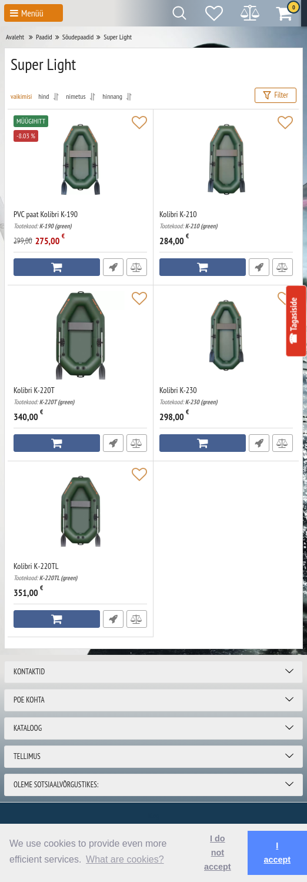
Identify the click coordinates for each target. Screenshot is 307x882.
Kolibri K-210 (226, 219)
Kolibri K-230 (226, 395)
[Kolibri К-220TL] (80, 511)
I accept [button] (277, 852)
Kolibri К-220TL (80, 571)
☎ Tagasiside (293, 320)
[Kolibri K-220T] (80, 335)
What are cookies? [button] (125, 859)
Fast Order (113, 267)
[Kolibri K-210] (226, 159)
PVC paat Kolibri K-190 (80, 219)
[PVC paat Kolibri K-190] (80, 159)
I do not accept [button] (217, 852)
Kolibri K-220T (80, 395)
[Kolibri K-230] (226, 335)
